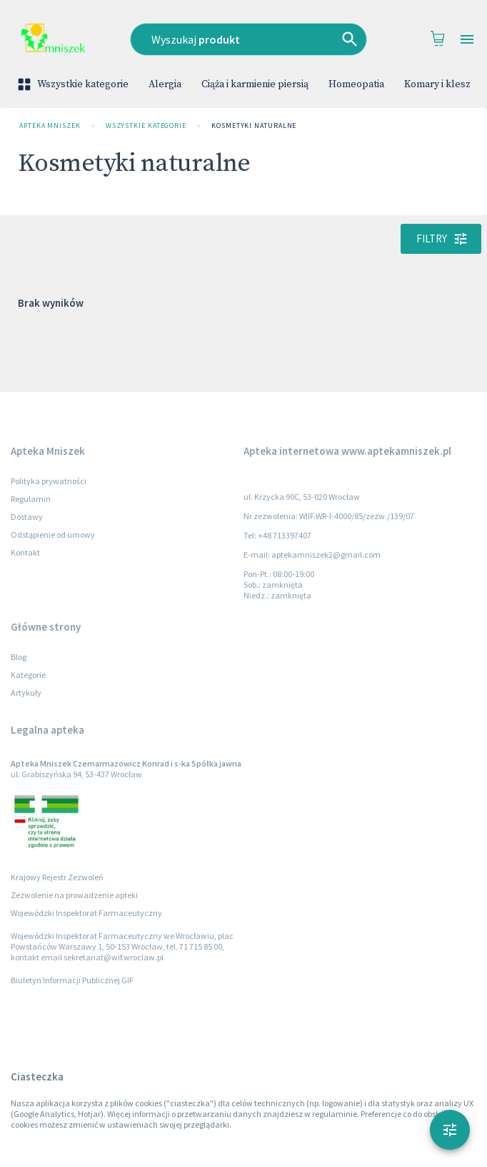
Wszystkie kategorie (74, 84)
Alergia (165, 84)
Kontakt (25, 552)
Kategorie (28, 674)
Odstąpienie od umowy (53, 534)
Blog (18, 656)
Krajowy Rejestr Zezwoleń (57, 877)
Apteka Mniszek (50, 126)
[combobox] (249, 39)
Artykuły (26, 692)
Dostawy (27, 516)
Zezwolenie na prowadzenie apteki (74, 895)
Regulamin (31, 498)
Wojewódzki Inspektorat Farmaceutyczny (86, 912)
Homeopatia (356, 84)
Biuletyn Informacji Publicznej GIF (72, 980)
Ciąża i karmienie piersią (255, 84)
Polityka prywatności (48, 481)
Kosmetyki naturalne (254, 126)
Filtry (441, 239)
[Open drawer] (467, 40)
